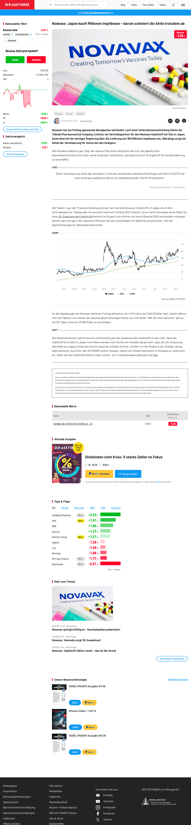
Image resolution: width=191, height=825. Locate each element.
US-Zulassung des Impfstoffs (75, 216)
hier (155, 355)
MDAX (92, 507)
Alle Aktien (55, 785)
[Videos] (163, 4)
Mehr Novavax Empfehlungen (172, 658)
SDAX (103, 507)
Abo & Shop (56, 818)
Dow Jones (79, 507)
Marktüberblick (58, 802)
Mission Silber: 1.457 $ (82, 710)
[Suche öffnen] (50, 4)
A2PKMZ (8, 34)
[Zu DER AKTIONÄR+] (148, 4)
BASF (54, 520)
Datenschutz (10, 802)
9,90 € (75, 702)
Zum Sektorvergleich (15, 154)
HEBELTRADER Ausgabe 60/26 (87, 735)
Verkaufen (36, 59)
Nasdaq (64, 507)
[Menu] (183, 4)
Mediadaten (10, 785)
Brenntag (56, 553)
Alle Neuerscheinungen (178, 679)
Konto (158, 481)
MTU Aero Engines (60, 558)
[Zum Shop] (123, 4)
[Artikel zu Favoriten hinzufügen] (184, 121)
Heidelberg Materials (61, 515)
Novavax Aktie (10, 30)
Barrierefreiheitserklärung (19, 807)
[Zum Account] (134, 4)
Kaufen (15, 59)
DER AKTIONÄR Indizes (63, 812)
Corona (69, 113)
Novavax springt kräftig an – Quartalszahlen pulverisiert (86, 629)
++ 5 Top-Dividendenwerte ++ (95, 12)
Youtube (104, 801)
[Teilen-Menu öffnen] (170, 121)
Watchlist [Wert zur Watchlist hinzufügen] (12, 40)
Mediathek (55, 791)
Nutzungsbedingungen (17, 796)
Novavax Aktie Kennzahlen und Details (22, 129)
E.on (54, 548)
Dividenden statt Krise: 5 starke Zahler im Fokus (123, 457)
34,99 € (75, 727)
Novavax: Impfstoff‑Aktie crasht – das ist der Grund (84, 650)
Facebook (105, 813)
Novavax (58, 113)
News (80, 515)
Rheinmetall (57, 564)
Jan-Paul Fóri (86, 121)
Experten (55, 796)
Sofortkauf (99, 473)
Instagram (106, 807)
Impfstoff (80, 113)
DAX (53, 507)
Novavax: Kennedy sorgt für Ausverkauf (76, 640)
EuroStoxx (116, 507)
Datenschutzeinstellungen (19, 812)
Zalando (55, 542)
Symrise (55, 531)
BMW (54, 526)
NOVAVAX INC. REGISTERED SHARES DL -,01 (73, 423)
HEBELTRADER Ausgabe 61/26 (87, 686)
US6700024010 (23, 34)
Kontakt (104, 795)
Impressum (10, 791)
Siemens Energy (59, 537)
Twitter (104, 819)
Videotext (9, 818)
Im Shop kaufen (128, 474)
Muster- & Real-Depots (63, 807)
